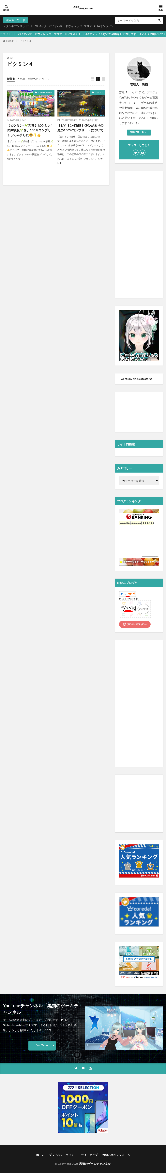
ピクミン (99, 92)
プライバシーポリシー (63, 1155)
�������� (150, 556)
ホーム (40, 1155)
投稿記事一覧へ (138, 132)
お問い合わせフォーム (116, 1155)
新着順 (11, 79)
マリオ (88, 26)
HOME (10, 41)
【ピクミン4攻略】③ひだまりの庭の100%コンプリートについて (80, 127)
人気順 (21, 79)
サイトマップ (89, 1155)
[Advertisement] (139, 234)
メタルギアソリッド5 (16, 26)
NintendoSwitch (45, 92)
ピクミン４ (25, 41)
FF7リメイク (39, 26)
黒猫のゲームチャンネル (95, 1163)
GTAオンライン (104, 26)
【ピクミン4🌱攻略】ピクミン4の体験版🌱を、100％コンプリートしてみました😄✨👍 (30, 130)
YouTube (42, 1045)
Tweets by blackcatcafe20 (135, 378)
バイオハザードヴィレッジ (65, 26)
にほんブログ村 (128, 599)
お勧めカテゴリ (37, 79)
